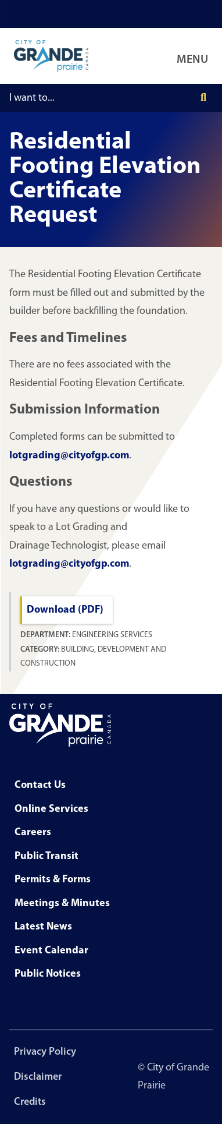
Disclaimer (38, 1077)
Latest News (43, 926)
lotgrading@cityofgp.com (69, 455)
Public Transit (46, 856)
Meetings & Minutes (62, 903)
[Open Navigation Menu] (195, 56)
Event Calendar (51, 950)
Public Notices (48, 974)
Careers (33, 832)
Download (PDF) (65, 610)
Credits (30, 1102)
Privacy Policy (45, 1052)
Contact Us (40, 785)
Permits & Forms (53, 879)
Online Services (51, 809)
